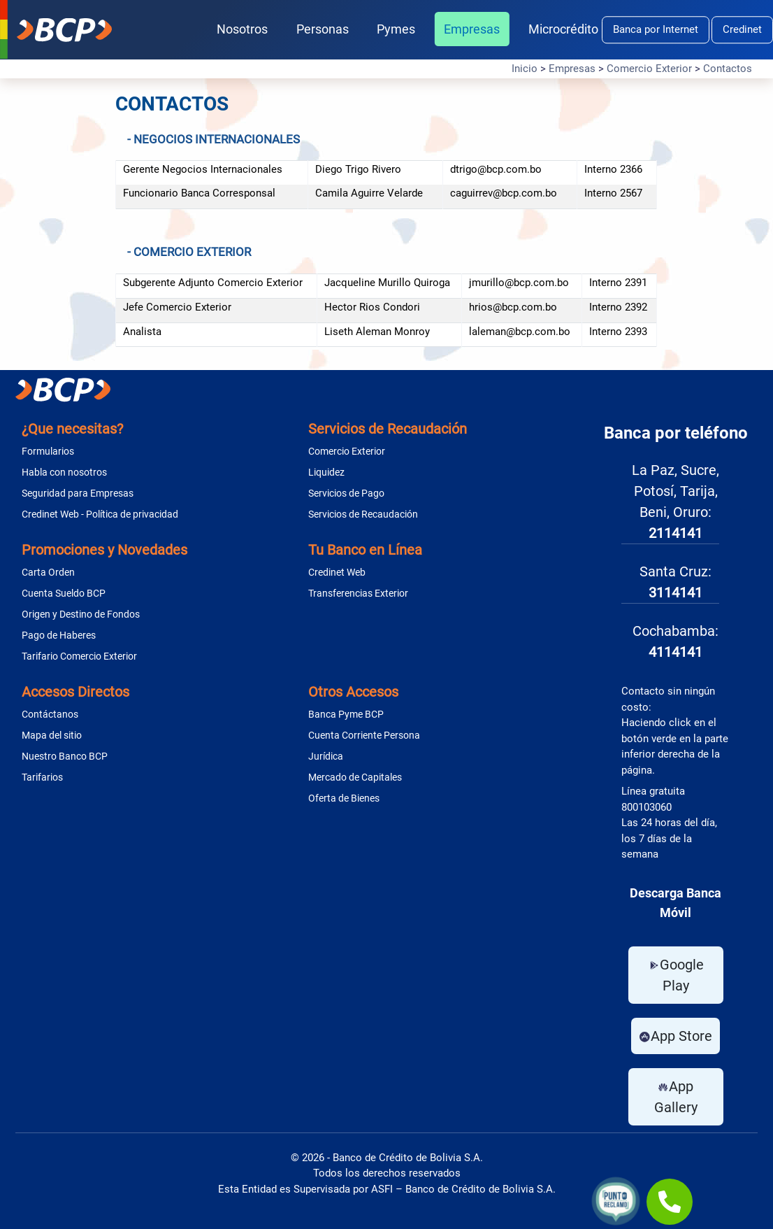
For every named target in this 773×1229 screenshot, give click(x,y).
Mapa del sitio (52, 735)
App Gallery (676, 1097)
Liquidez (326, 472)
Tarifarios (42, 777)
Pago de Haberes (59, 635)
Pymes (396, 29)
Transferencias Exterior (358, 593)
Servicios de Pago (346, 493)
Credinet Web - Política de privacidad (100, 514)
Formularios (48, 451)
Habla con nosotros (64, 472)
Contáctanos (50, 714)
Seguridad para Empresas (77, 493)
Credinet (742, 29)
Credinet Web (337, 572)
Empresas (472, 29)
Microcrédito (563, 29)
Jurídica (325, 756)
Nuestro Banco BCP (65, 756)
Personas (322, 29)
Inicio (524, 68)
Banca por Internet (655, 29)
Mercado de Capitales (355, 777)
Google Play (676, 975)
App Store (675, 1036)
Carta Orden (48, 572)
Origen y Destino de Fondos (81, 614)
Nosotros (242, 29)
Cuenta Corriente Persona (364, 735)
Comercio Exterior (649, 68)
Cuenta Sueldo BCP (64, 593)
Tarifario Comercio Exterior (79, 656)
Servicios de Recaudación (363, 514)
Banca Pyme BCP (346, 714)
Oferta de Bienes (344, 798)
